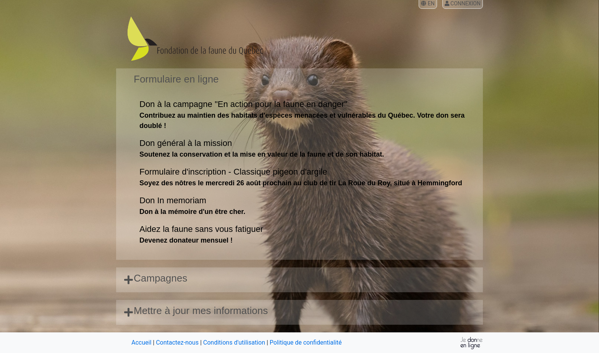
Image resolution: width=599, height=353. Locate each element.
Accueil (141, 342)
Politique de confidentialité (306, 342)
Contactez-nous (177, 342)
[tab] (299, 280)
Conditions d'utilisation (234, 342)
